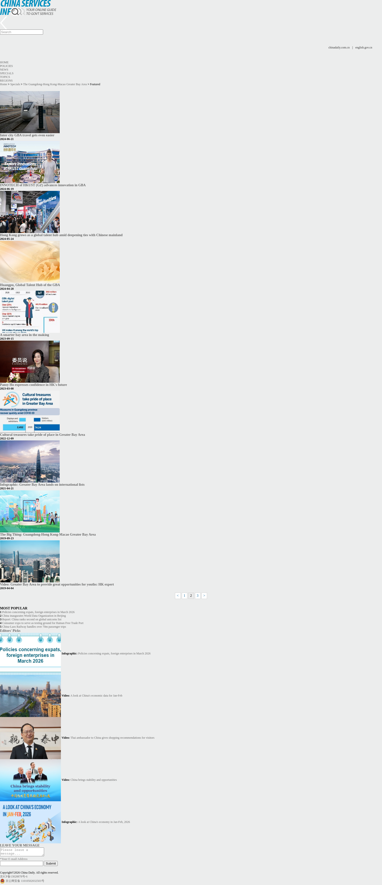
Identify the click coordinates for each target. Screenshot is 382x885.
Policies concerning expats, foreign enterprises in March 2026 (38, 612)
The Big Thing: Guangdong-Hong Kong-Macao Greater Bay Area (48, 534)
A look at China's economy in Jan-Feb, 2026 (104, 822)
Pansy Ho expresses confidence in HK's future (33, 385)
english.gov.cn (363, 47)
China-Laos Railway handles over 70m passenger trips (34, 626)
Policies (6, 66)
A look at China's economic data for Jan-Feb (96, 695)
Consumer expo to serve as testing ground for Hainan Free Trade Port (43, 623)
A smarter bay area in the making (24, 335)
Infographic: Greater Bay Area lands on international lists (42, 484)
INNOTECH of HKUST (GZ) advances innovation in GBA (43, 185)
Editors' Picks (10, 631)
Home (4, 62)
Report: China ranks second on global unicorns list (31, 619)
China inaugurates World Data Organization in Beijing (34, 615)
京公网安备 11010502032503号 (25, 882)
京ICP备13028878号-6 (14, 878)
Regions (6, 80)
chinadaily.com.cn (339, 47)
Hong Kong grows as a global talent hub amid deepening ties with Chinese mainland (61, 235)
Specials (6, 73)
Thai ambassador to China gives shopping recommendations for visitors (112, 737)
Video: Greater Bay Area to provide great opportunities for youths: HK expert (57, 584)
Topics (5, 77)
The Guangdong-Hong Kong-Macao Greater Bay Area (55, 84)
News (4, 69)
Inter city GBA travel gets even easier (27, 135)
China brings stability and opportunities (94, 780)
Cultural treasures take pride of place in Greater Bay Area (42, 435)
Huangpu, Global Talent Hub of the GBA (30, 285)
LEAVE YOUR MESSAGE (20, 845)
